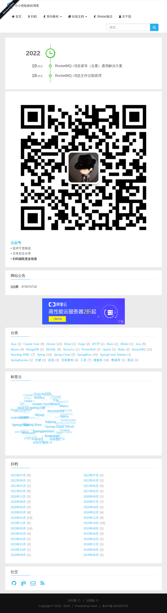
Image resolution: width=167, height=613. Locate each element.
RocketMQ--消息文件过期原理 (78, 75)
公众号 (16, 243)
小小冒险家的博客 (22, 6)
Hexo (94, 606)
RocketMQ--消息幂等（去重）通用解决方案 (88, 66)
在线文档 (77, 16)
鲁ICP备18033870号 (115, 606)
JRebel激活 (103, 16)
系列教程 (52, 16)
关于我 (125, 16)
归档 (32, 16)
